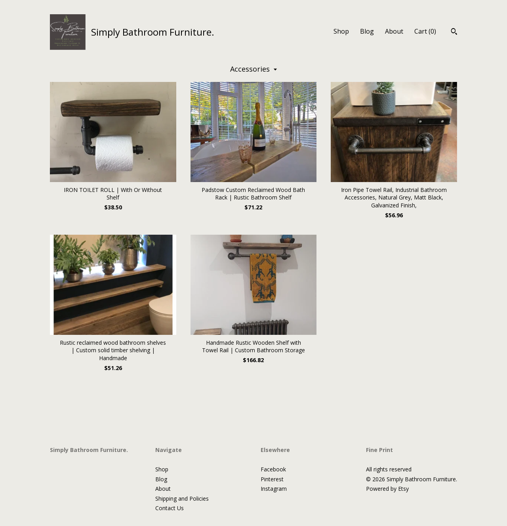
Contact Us (169, 508)
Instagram (274, 488)
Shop (341, 31)
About (394, 31)
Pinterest (272, 479)
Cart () (425, 31)
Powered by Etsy (387, 488)
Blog (367, 31)
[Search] (454, 32)
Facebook (273, 469)
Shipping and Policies (182, 498)
